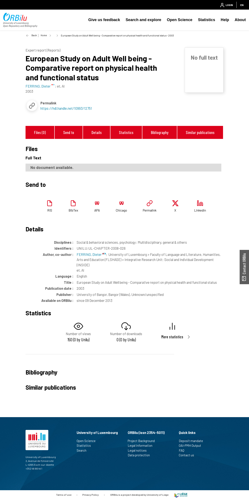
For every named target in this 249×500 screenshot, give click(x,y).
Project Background (143, 441)
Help (225, 20)
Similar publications (200, 132)
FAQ (183, 450)
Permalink (149, 210)
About (240, 20)
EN (241, 4)
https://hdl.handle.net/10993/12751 (66, 108)
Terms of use (63, 494)
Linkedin (200, 210)
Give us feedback (104, 20)
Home (44, 35)
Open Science (179, 20)
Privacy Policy (90, 494)
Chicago (121, 210)
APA (97, 210)
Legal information (142, 445)
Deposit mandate (193, 441)
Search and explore (143, 20)
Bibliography (159, 132)
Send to (68, 132)
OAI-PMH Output (192, 445)
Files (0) (40, 132)
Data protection (140, 455)
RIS (49, 210)
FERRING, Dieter (91, 254)
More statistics (172, 336)
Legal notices (139, 450)
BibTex (73, 210)
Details (97, 132)
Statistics (206, 20)
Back (34, 35)
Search (83, 450)
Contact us (188, 455)
